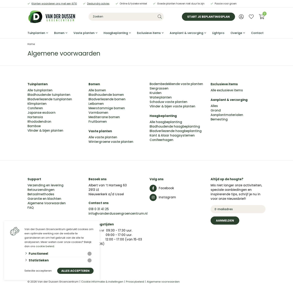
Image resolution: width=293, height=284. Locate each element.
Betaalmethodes (40, 194)
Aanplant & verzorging (186, 33)
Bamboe (34, 126)
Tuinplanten (36, 33)
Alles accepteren (75, 271)
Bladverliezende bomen (107, 99)
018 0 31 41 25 (99, 209)
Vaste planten (84, 33)
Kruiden (156, 93)
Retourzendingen (41, 190)
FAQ (30, 207)
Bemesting (219, 119)
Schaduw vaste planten (168, 102)
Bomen (59, 33)
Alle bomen (97, 90)
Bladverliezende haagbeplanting (176, 131)
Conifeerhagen (161, 140)
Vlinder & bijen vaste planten (172, 106)
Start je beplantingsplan (208, 17)
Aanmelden (225, 220)
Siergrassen (159, 88)
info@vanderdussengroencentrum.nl (118, 213)
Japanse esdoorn (41, 112)
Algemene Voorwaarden (46, 203)
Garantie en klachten (44, 199)
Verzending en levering (45, 185)
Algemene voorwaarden (163, 282)
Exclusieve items (149, 33)
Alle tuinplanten (39, 90)
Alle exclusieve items (227, 90)
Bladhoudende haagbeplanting (175, 126)
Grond (216, 110)
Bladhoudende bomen (106, 95)
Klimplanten (37, 104)
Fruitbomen (98, 121)
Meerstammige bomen (107, 108)
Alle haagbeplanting (166, 122)
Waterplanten (161, 97)
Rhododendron (39, 121)
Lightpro (218, 33)
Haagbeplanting (116, 33)
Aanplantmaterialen (227, 115)
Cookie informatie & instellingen (102, 282)
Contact (257, 33)
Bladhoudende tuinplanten (48, 95)
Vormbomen (98, 112)
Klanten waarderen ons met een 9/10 (54, 3)
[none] (160, 17)
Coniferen (35, 108)
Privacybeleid (135, 282)
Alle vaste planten (103, 137)
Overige (236, 33)
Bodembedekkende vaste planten (176, 84)
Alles (214, 106)
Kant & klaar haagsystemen (172, 135)
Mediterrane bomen (104, 117)
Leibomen (96, 104)
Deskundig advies (98, 3)
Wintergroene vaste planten (111, 142)
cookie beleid (45, 246)
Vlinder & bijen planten (45, 130)
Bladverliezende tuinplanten (49, 99)
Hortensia (35, 117)
